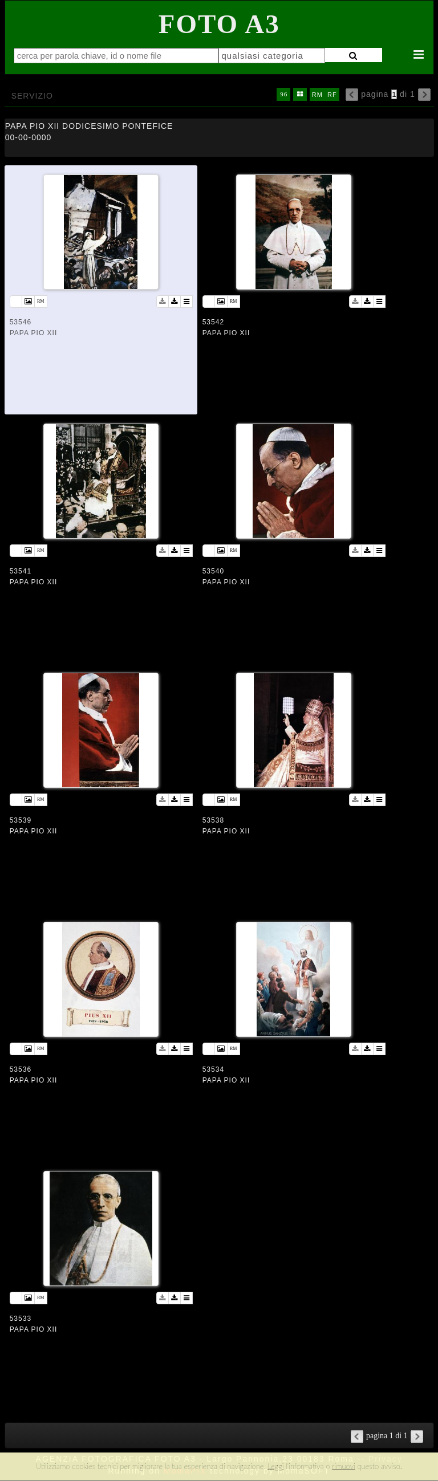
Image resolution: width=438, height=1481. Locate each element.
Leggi (275, 1466)
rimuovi (343, 1466)
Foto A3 (219, 24)
